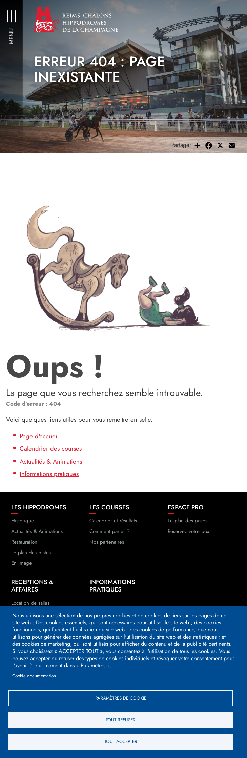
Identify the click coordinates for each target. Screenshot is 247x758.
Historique (22, 523)
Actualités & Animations (51, 463)
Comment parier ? (109, 533)
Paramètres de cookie (120, 697)
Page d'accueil (39, 438)
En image (21, 565)
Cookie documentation (34, 675)
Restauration (24, 544)
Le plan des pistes (31, 554)
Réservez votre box (188, 533)
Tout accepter (120, 741)
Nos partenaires (106, 544)
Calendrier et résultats (113, 523)
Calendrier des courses (51, 450)
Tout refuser (121, 719)
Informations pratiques (49, 476)
